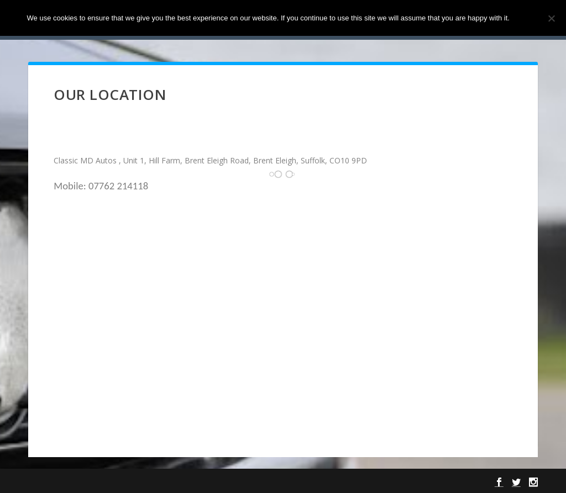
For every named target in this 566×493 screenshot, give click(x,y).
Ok (527, 18)
